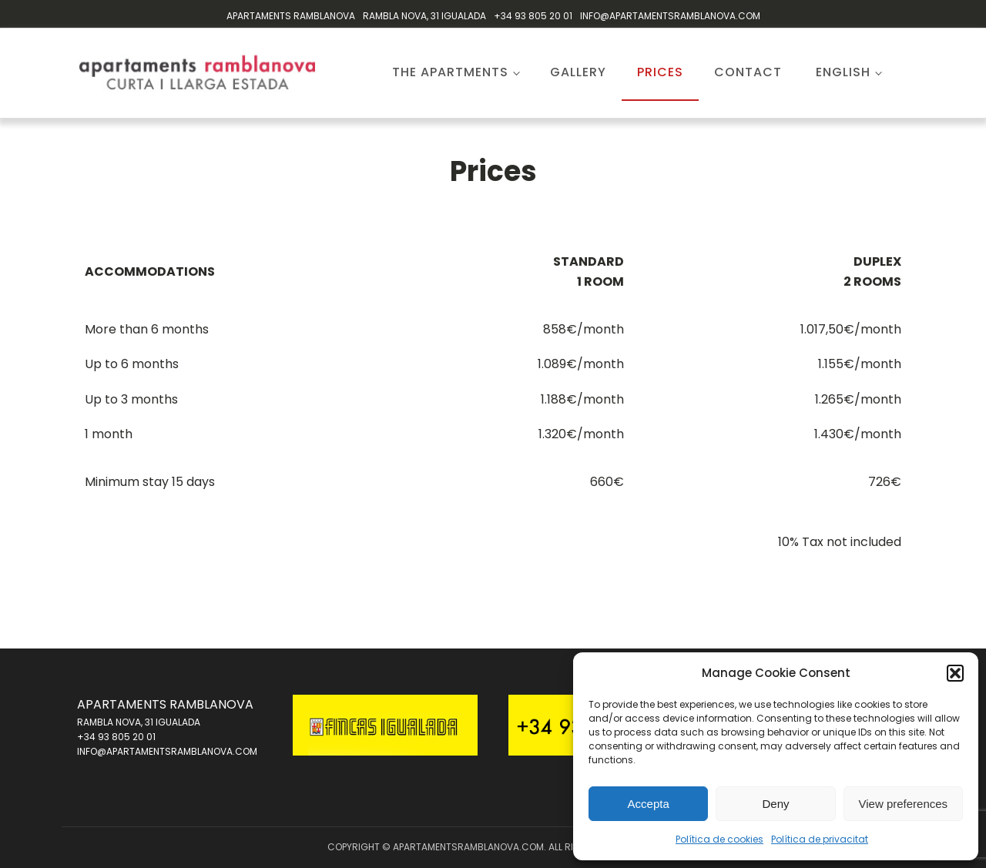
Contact (748, 72)
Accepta (648, 803)
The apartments (450, 72)
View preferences (903, 803)
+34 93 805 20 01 (533, 15)
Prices (660, 72)
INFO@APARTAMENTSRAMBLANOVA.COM (670, 15)
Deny (775, 803)
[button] (955, 673)
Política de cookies (719, 839)
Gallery (578, 72)
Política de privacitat (819, 839)
